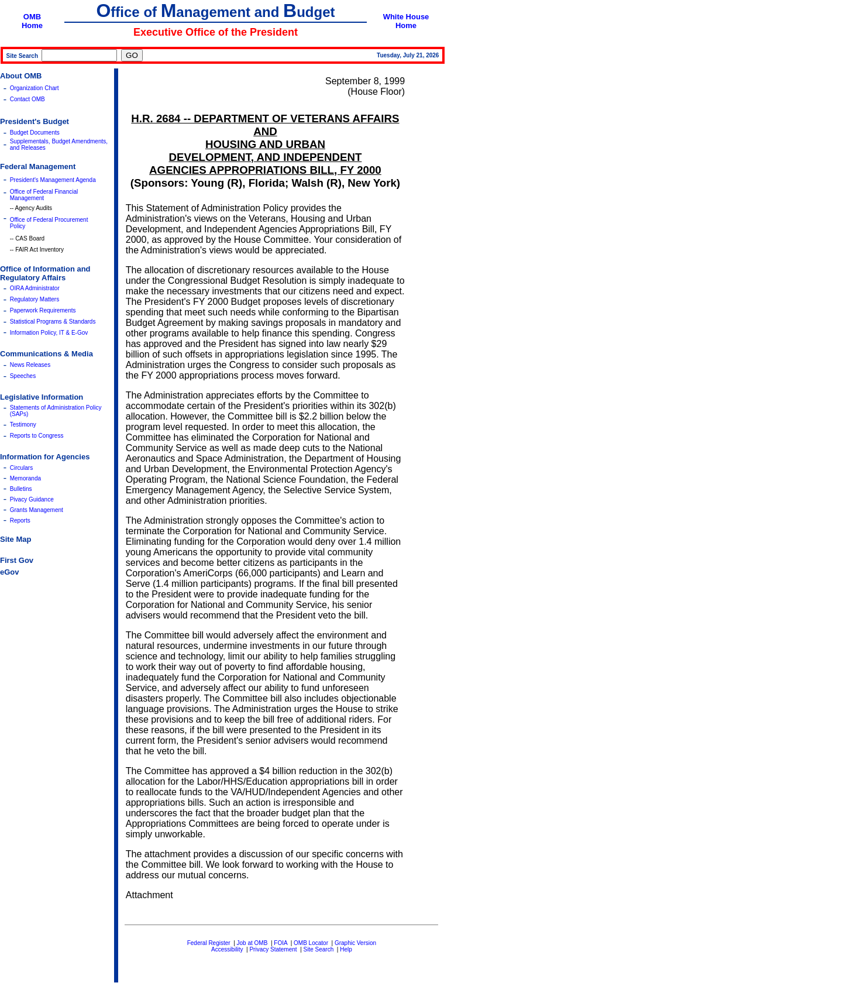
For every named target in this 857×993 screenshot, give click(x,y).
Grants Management (36, 510)
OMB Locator (311, 943)
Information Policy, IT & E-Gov (49, 332)
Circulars (21, 468)
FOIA (280, 943)
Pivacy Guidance (32, 499)
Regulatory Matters (34, 299)
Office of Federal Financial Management (44, 194)
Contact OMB (27, 99)
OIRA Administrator (35, 288)
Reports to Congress (37, 435)
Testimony (23, 424)
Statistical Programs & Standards (53, 321)
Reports (20, 520)
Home (32, 25)
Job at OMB (252, 943)
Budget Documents (35, 132)
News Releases (30, 365)
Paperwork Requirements (43, 310)
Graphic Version (355, 943)
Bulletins (21, 489)
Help (346, 949)
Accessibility (227, 949)
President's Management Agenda (53, 180)
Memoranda (25, 478)
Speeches (23, 376)
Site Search (319, 949)
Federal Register (208, 943)
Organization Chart (34, 88)
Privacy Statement (273, 949)
